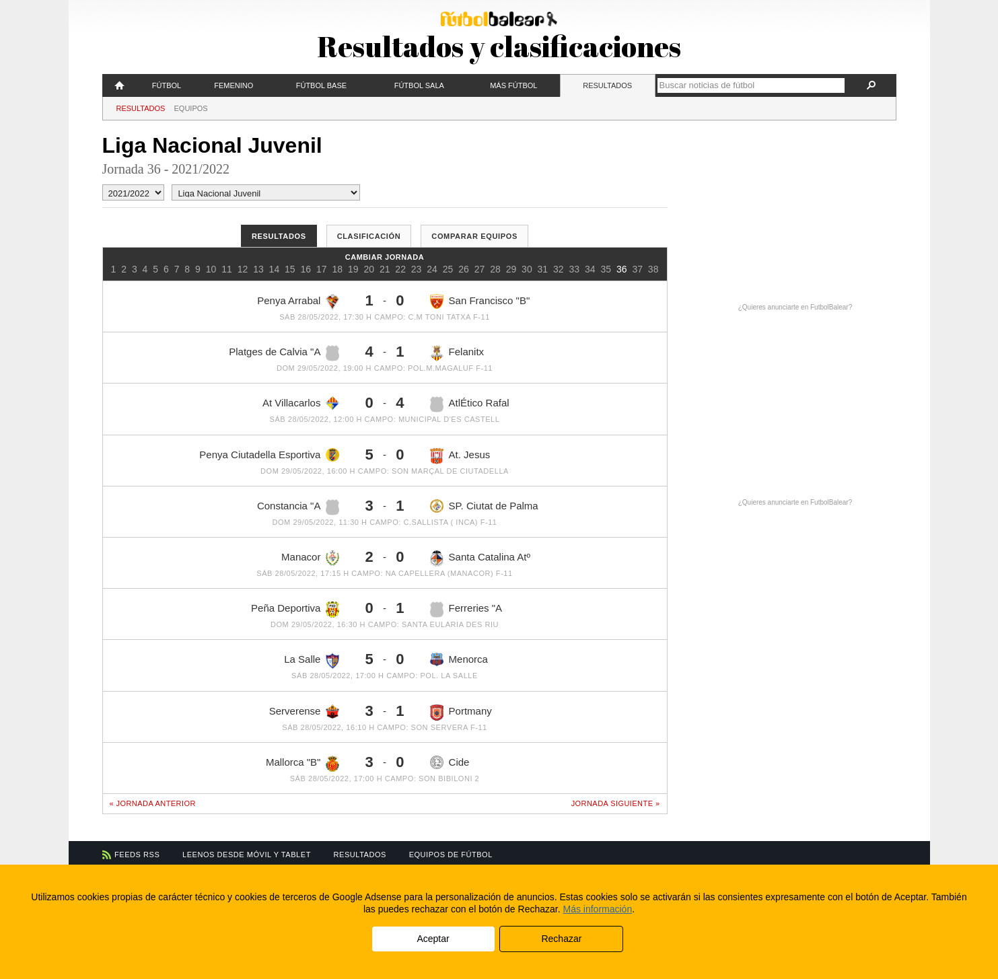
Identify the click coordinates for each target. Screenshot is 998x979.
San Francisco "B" (480, 301)
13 (258, 269)
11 (226, 269)
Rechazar (561, 938)
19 (353, 269)
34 (590, 269)
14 (274, 269)
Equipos (191, 108)
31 (543, 269)
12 (243, 269)
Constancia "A (298, 507)
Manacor (310, 558)
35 (605, 269)
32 (558, 269)
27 (479, 269)
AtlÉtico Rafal (469, 404)
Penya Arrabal (298, 302)
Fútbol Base (321, 85)
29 (511, 269)
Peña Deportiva (295, 610)
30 (527, 269)
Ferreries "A (466, 610)
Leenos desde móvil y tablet (246, 854)
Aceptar (433, 938)
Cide (450, 762)
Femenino (233, 85)
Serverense (304, 711)
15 (290, 269)
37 (637, 269)
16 (306, 269)
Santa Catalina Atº (480, 558)
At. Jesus (460, 456)
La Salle (311, 661)
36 (621, 269)
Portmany (461, 712)
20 (368, 269)
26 (463, 269)
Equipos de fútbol (451, 854)
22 (400, 269)
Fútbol (166, 85)
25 (448, 269)
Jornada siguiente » (615, 803)
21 (385, 269)
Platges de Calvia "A (284, 353)
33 (574, 269)
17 (321, 269)
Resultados (607, 85)
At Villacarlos (300, 403)
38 (653, 269)
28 (495, 269)
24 (432, 269)
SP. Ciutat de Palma (484, 506)
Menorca (459, 660)
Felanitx (457, 353)
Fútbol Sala (419, 85)
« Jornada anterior (153, 803)
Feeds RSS (136, 854)
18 (337, 269)
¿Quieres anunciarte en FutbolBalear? (795, 307)
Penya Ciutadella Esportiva (269, 455)
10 (211, 269)
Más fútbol (513, 85)
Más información (597, 909)
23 (416, 269)
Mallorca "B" (303, 764)
